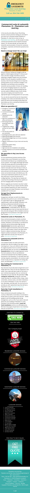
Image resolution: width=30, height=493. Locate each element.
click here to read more (15, 214)
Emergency (9, 481)
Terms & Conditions (9, 483)
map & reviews (16, 474)
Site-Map (23, 483)
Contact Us (21, 481)
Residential (10, 480)
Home (4, 480)
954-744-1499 (18, 13)
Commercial (16, 480)
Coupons (15, 481)
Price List (17, 483)
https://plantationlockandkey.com (20, 476)
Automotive (23, 480)
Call (15, 491)
